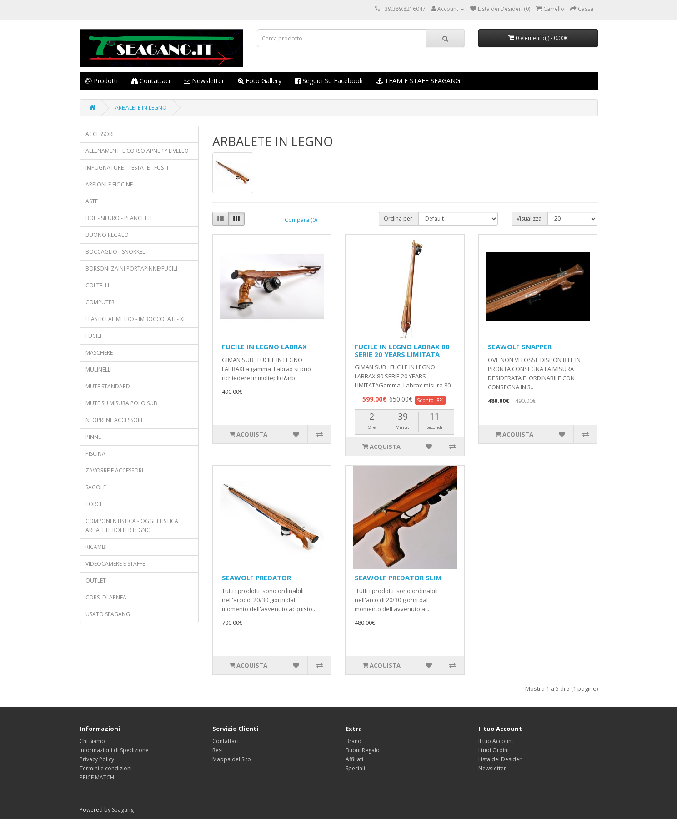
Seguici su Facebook (329, 80)
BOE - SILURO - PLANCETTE (119, 218)
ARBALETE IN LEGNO (141, 107)
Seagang (123, 810)
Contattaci (150, 80)
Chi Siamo (92, 741)
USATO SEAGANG (107, 614)
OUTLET (95, 580)
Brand (353, 741)
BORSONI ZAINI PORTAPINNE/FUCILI (131, 268)
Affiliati (354, 759)
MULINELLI (98, 369)
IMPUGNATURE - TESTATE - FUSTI (126, 167)
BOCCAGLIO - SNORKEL (115, 252)
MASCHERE (99, 353)
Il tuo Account (495, 741)
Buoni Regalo (363, 750)
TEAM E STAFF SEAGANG (418, 80)
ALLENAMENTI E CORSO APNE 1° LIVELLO (137, 151)
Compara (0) (301, 220)
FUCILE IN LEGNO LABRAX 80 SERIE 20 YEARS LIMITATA (402, 350)
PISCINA (95, 453)
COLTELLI (97, 285)
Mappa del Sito (231, 759)
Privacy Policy (97, 759)
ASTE (91, 201)
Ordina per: (399, 218)
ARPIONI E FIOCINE (109, 184)
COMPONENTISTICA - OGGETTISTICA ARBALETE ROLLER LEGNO (131, 525)
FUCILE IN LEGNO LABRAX (264, 346)
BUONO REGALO (107, 235)
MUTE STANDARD (107, 386)
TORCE (94, 504)
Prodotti (101, 80)
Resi (217, 750)
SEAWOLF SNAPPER (520, 346)
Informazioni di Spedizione (114, 750)
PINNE (93, 437)
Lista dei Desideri (500, 759)
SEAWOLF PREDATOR (256, 577)
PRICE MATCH (97, 777)
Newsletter (204, 80)
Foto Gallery (259, 80)
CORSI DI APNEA (105, 597)
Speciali (355, 768)
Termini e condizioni (106, 768)
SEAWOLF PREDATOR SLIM (398, 577)
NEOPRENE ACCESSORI (113, 420)
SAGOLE (95, 487)
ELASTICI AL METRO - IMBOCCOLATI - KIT (136, 319)
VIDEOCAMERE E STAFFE (115, 564)
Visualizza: (530, 218)
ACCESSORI (99, 134)
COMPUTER (100, 302)
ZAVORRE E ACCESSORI (114, 470)
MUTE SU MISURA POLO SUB (121, 403)
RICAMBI (96, 547)
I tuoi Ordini (493, 750)
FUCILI (93, 336)
